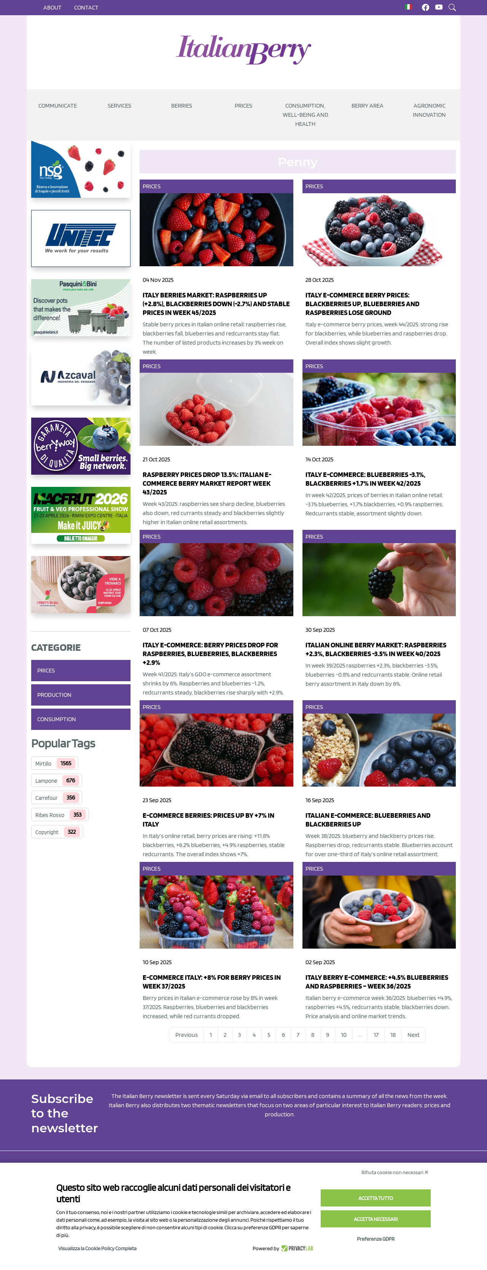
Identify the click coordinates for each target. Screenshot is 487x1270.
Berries (181, 105)
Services (119, 105)
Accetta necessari (376, 1219)
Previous (186, 1034)
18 (393, 1034)
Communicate (57, 105)
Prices (243, 105)
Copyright (47, 832)
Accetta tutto (375, 1198)
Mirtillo (43, 763)
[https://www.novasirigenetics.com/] (81, 175)
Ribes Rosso (49, 815)
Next (413, 1034)
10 (344, 1034)
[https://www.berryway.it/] (81, 452)
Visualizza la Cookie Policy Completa (97, 1248)
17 (376, 1034)
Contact (86, 7)
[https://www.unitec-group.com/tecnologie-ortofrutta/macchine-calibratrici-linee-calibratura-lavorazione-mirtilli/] (81, 244)
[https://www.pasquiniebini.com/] (81, 313)
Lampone (46, 780)
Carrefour (46, 798)
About (52, 7)
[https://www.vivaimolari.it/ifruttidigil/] (81, 590)
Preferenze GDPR (376, 1239)
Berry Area (368, 105)
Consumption (56, 719)
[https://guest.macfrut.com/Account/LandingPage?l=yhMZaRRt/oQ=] (81, 521)
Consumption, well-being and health (305, 114)
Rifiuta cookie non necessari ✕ (395, 1172)
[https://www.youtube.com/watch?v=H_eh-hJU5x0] (81, 383)
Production (54, 694)
